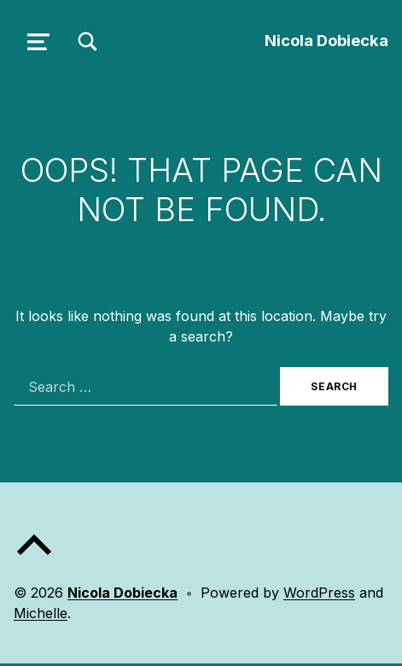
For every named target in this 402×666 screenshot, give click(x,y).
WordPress (319, 592)
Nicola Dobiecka (326, 40)
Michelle (40, 613)
